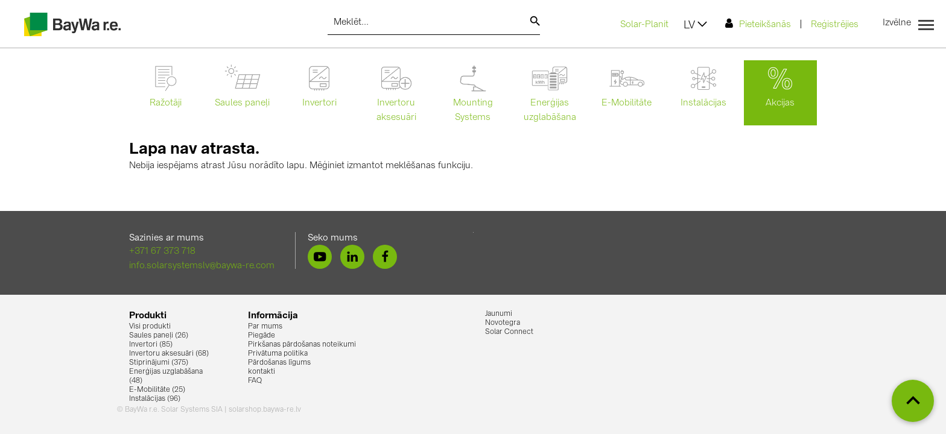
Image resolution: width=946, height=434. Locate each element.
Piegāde (261, 335)
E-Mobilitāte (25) (157, 390)
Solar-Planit (644, 25)
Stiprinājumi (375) (158, 362)
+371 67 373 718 (162, 251)
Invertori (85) (151, 344)
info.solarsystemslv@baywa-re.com (202, 266)
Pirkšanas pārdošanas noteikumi (302, 344)
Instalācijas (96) (154, 399)
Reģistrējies (835, 25)
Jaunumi (498, 314)
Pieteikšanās (758, 24)
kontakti (261, 372)
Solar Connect (509, 332)
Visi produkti (150, 326)
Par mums (265, 326)
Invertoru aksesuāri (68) (169, 353)
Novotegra (502, 323)
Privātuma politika (278, 353)
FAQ (255, 381)
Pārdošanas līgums (279, 362)
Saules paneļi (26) (158, 335)
